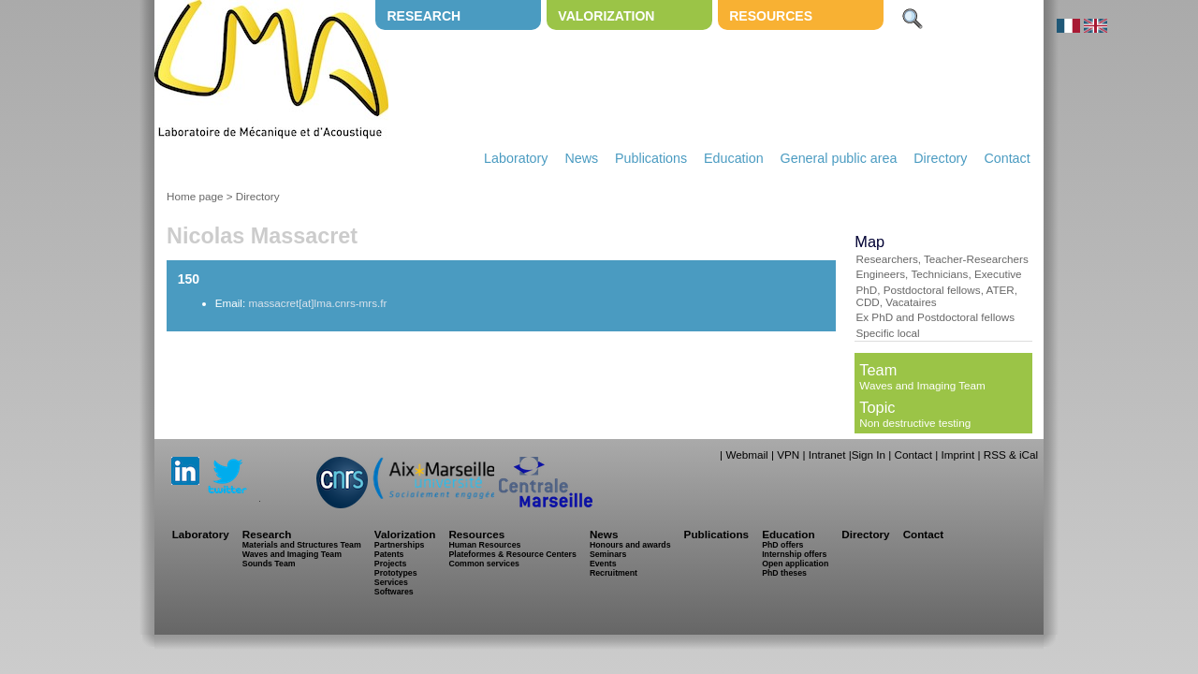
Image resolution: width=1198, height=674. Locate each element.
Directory (940, 158)
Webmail (746, 454)
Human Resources (484, 544)
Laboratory (516, 158)
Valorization (606, 15)
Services (391, 582)
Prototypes (395, 573)
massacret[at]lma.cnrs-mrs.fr (317, 303)
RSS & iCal (1011, 454)
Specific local (887, 333)
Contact (1007, 158)
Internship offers (794, 554)
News (581, 158)
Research (423, 15)
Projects (390, 563)
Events (603, 563)
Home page (195, 196)
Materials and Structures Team (301, 544)
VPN (788, 454)
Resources (770, 15)
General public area (839, 158)
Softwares (394, 591)
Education (734, 158)
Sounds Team (269, 563)
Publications (651, 158)
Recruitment (613, 573)
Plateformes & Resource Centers (512, 554)
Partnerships (399, 544)
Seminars (608, 554)
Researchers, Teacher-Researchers (941, 259)
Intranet (827, 454)
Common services (483, 563)
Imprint (957, 454)
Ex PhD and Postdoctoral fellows (935, 317)
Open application (795, 563)
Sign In (868, 454)
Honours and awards (630, 544)
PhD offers (782, 544)
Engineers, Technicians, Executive (938, 274)
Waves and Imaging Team (922, 385)
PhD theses (784, 573)
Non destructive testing (915, 423)
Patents (389, 554)
